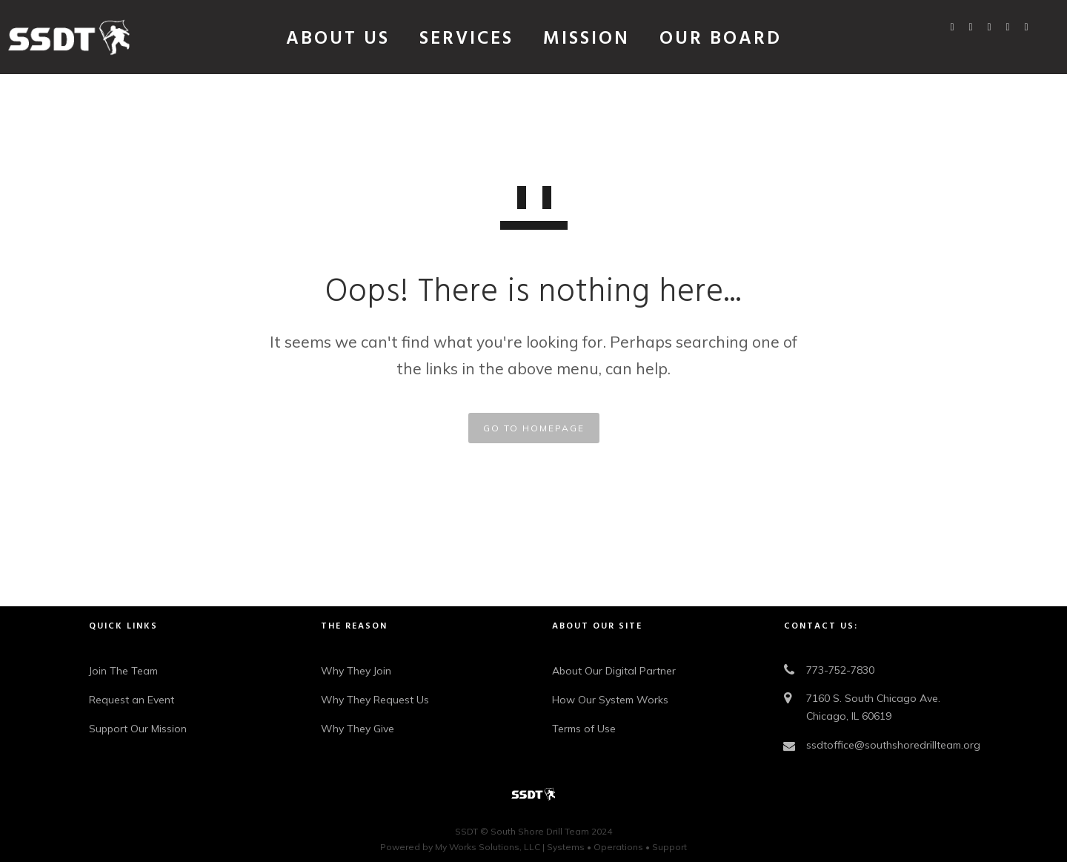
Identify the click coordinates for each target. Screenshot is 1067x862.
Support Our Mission (138, 728)
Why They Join (356, 670)
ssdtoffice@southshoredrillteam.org (893, 745)
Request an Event (131, 699)
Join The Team (123, 670)
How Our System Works (610, 699)
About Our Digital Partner (614, 670)
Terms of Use (584, 728)
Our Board (720, 39)
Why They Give (357, 728)
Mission (586, 39)
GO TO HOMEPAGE (534, 428)
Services (466, 39)
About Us (338, 39)
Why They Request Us (375, 699)
